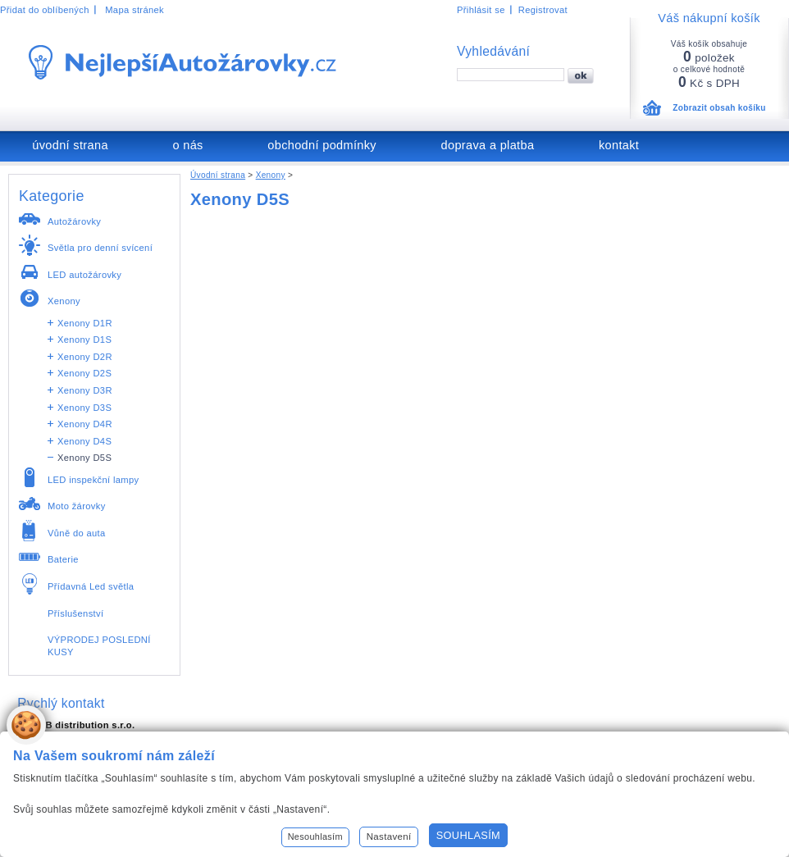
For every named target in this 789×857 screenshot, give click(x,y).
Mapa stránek (134, 10)
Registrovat (543, 10)
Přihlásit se (481, 10)
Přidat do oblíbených (44, 10)
